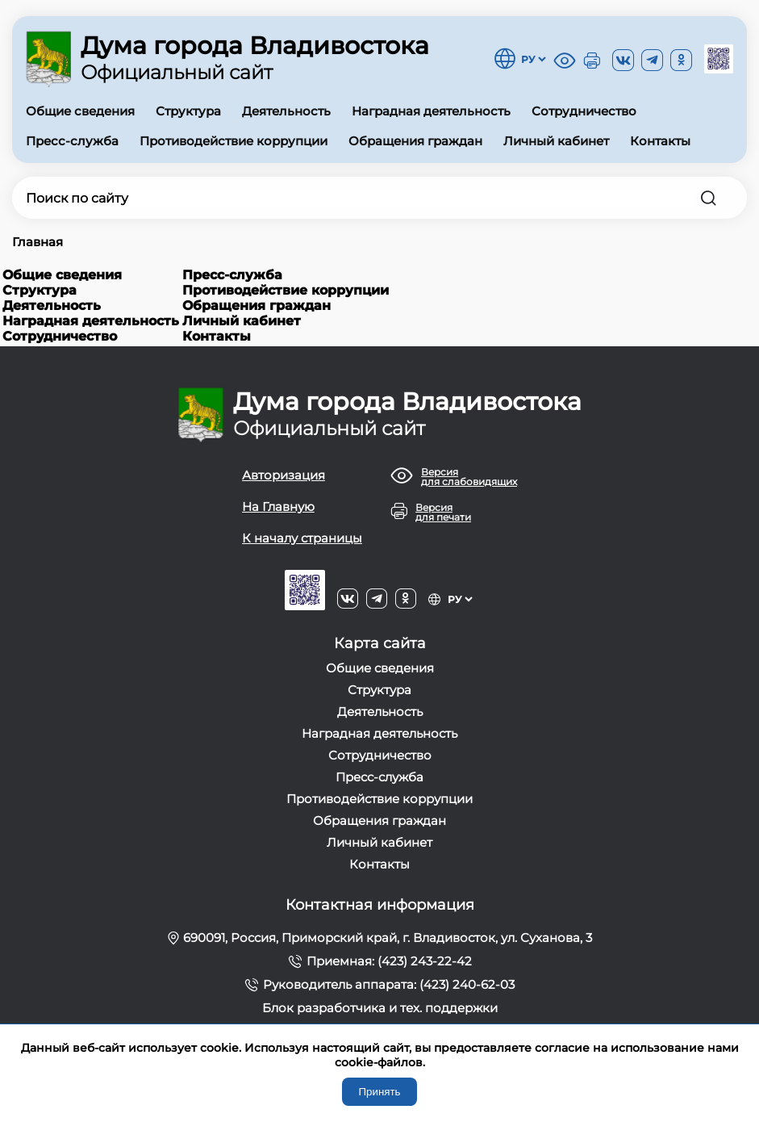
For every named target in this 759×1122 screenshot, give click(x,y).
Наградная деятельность (431, 111)
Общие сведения (80, 111)
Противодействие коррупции (233, 141)
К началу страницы (302, 538)
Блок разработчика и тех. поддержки (380, 1007)
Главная (37, 241)
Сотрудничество (584, 111)
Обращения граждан (415, 141)
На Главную (278, 506)
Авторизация (283, 475)
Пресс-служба (72, 141)
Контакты (660, 141)
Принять (379, 1092)
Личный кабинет (556, 141)
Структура (188, 111)
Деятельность (286, 111)
